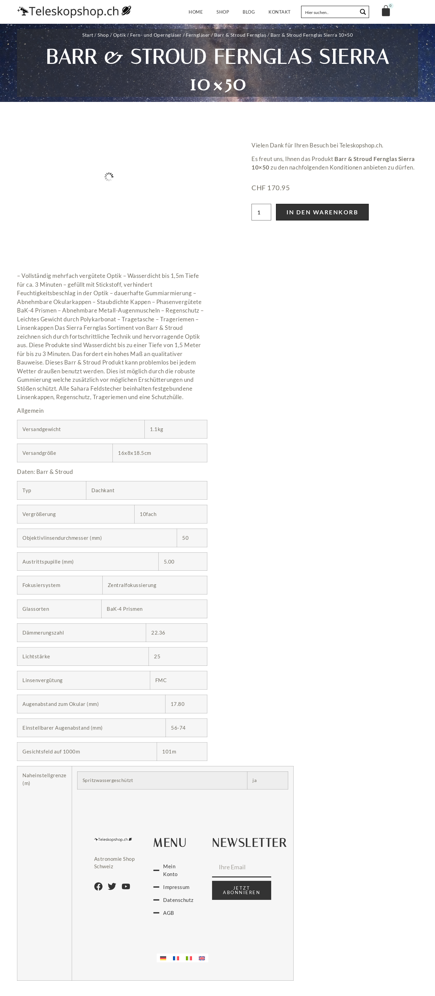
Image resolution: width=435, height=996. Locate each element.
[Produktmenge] (261, 212)
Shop (222, 12)
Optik (119, 35)
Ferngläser (198, 35)
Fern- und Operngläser (156, 35)
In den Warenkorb (322, 212)
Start (87, 35)
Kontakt (279, 12)
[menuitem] (163, 958)
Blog (249, 12)
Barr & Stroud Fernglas (240, 35)
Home (196, 12)
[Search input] (329, 12)
